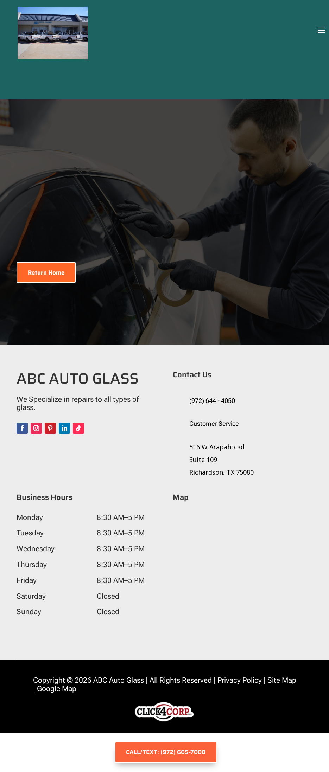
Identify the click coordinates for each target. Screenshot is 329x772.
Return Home (46, 272)
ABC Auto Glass (118, 680)
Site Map (281, 680)
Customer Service (214, 423)
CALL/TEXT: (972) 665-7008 (166, 752)
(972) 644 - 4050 (212, 400)
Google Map (57, 688)
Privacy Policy (239, 680)
